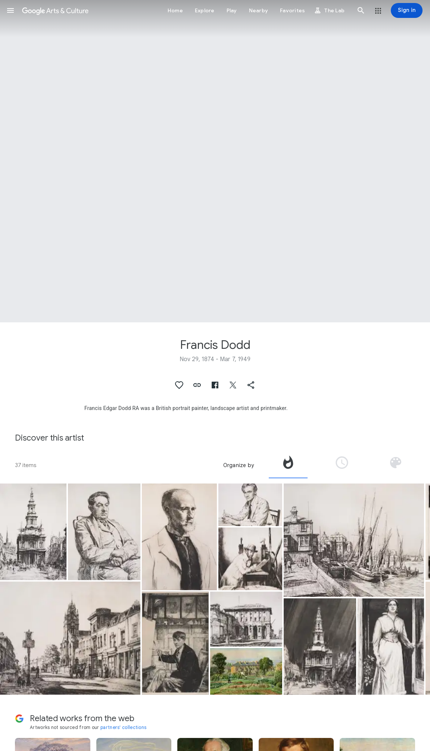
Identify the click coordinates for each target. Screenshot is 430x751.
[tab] (288, 465)
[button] (10, 10)
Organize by (238, 465)
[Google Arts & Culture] (55, 10)
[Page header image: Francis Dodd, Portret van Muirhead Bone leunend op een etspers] (215, 161)
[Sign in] (407, 10)
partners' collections (123, 727)
